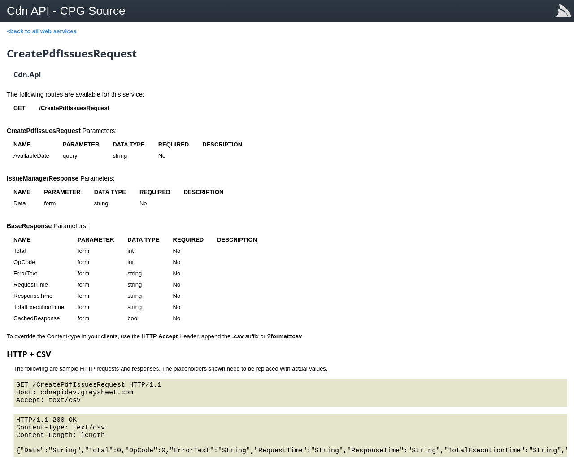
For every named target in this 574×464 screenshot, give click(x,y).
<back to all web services (42, 31)
